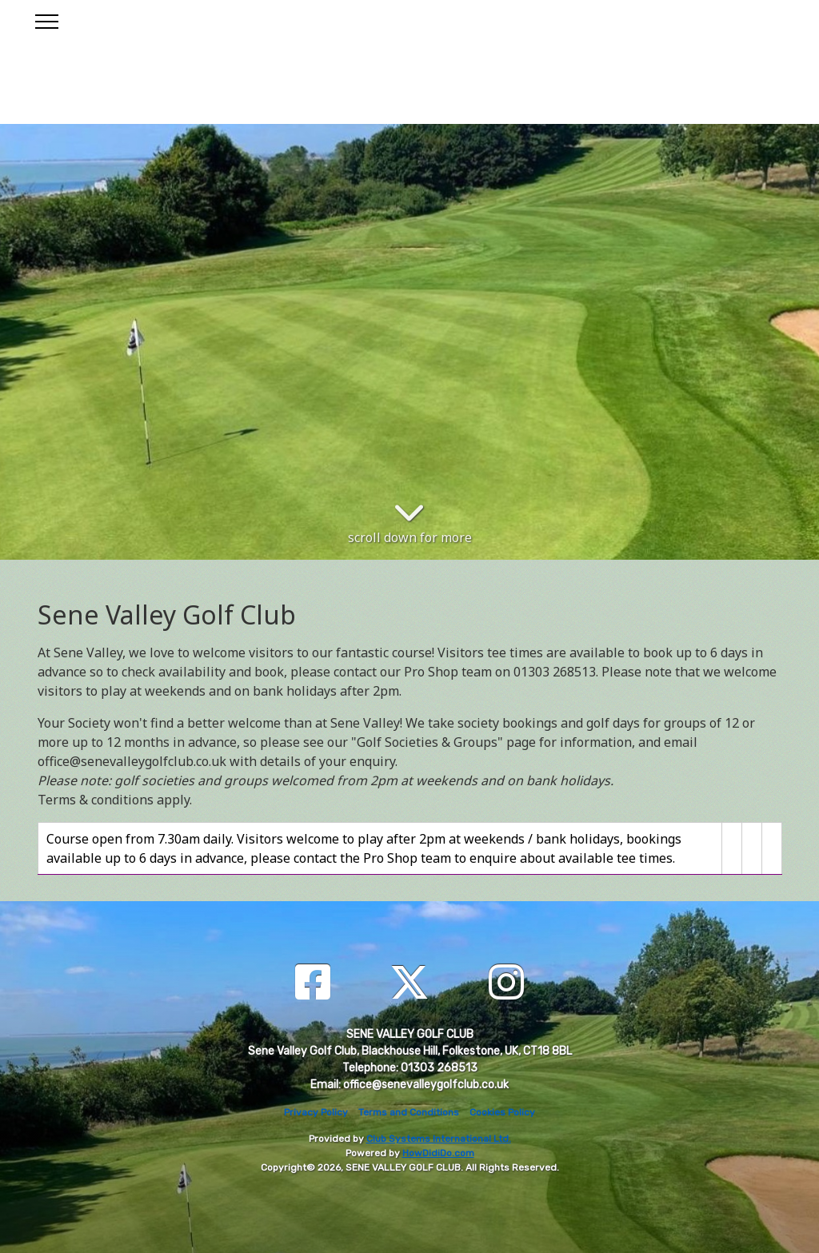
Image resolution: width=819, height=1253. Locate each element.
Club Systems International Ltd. (438, 1138)
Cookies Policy (502, 1112)
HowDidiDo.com (438, 1153)
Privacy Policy (316, 1112)
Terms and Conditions (408, 1112)
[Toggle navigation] (46, 19)
